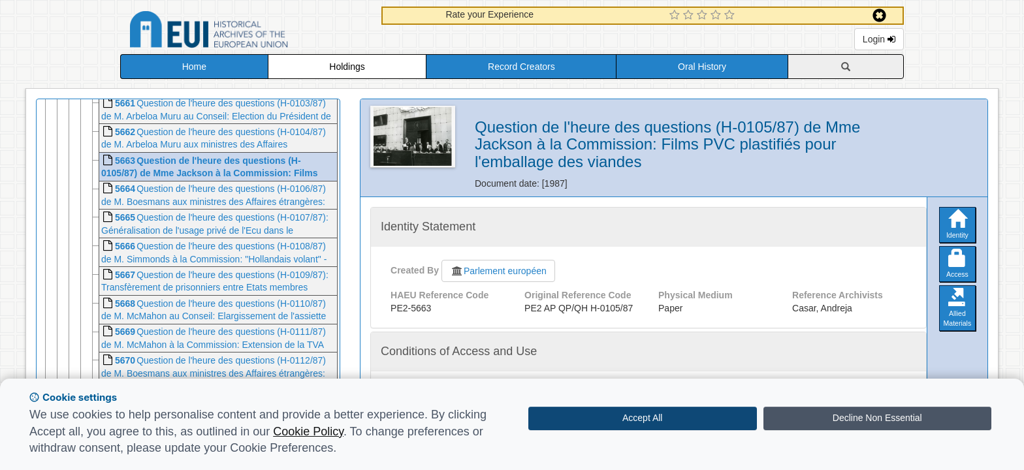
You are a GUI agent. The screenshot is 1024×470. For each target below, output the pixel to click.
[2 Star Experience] (690, 16)
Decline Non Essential (877, 418)
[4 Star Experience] (717, 16)
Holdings (346, 66)
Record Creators (521, 66)
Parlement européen (498, 270)
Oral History (702, 66)
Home (194, 66)
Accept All (642, 418)
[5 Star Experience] (731, 16)
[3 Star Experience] (704, 16)
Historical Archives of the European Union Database (245, 31)
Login (879, 39)
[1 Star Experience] (676, 16)
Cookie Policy (308, 431)
